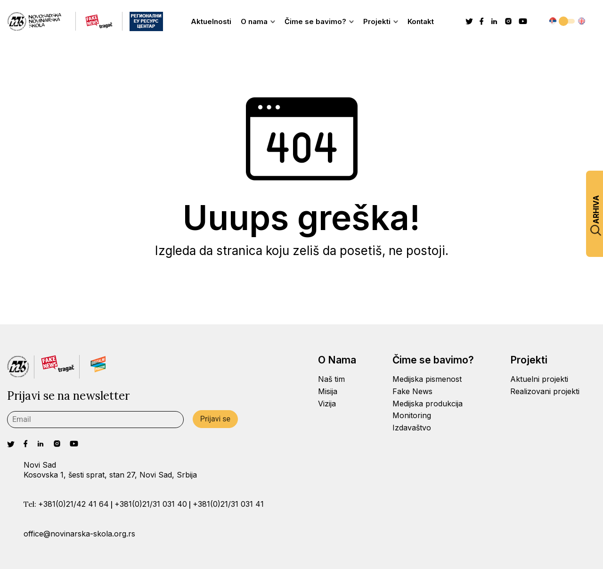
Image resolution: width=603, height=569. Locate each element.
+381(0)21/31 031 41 (228, 504)
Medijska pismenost (427, 379)
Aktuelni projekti (539, 379)
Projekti (380, 21)
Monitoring (411, 415)
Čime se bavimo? (319, 21)
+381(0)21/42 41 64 (73, 504)
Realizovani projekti (544, 391)
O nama (258, 21)
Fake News (412, 391)
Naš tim (331, 379)
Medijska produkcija (427, 403)
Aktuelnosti (211, 21)
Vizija (327, 403)
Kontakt (420, 21)
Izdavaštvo (411, 427)
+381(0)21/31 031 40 (150, 504)
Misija (327, 391)
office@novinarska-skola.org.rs (79, 533)
